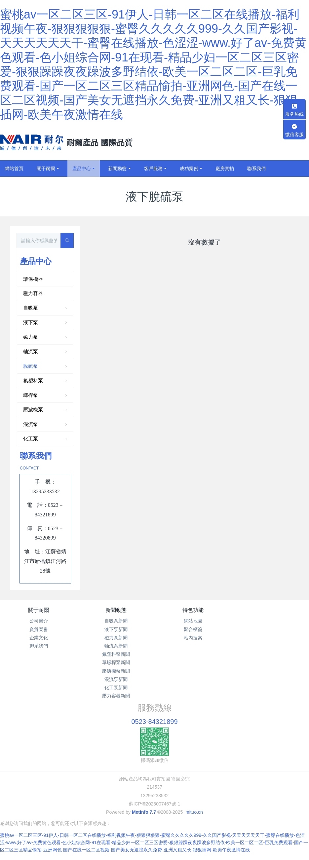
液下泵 (45, 322)
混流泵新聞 (116, 679)
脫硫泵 (45, 366)
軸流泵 (45, 351)
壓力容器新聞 (116, 695)
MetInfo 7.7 (144, 812)
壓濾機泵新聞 (116, 671)
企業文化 (38, 637)
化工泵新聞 (116, 687)
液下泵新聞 (116, 629)
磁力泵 (45, 337)
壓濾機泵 (45, 410)
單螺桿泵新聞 (116, 662)
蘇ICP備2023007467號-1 (154, 803)
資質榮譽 (38, 629)
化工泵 (45, 439)
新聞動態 (116, 610)
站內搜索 (193, 637)
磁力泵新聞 (116, 637)
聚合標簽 (193, 629)
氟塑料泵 (45, 381)
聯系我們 (38, 646)
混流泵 (45, 424)
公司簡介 (38, 620)
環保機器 (33, 279)
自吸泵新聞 (116, 620)
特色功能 (193, 610)
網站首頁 (14, 168)
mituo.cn (194, 812)
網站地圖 (193, 620)
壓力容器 (33, 293)
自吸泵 (45, 308)
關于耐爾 (38, 610)
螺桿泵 (45, 395)
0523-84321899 (154, 721)
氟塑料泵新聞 (116, 654)
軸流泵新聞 (116, 646)
